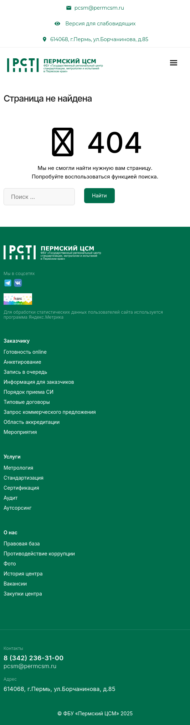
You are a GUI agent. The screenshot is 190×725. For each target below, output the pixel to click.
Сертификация (21, 488)
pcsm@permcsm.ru (99, 8)
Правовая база (22, 543)
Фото (10, 563)
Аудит (10, 498)
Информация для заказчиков (39, 382)
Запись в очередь (25, 372)
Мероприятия (20, 432)
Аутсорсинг (18, 508)
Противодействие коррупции (39, 553)
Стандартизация (23, 478)
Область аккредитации (32, 422)
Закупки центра (23, 594)
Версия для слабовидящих (95, 23)
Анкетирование (22, 362)
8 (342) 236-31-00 (33, 658)
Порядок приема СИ (28, 392)
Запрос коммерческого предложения (50, 412)
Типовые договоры (27, 402)
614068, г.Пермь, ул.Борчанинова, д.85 (99, 39)
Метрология (18, 468)
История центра (23, 573)
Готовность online (25, 352)
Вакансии (15, 584)
